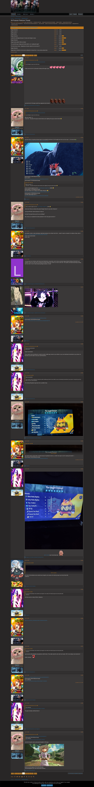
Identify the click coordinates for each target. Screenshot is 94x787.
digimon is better (59, 22)
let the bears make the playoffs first (17, 23)
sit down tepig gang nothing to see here (65, 23)
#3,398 (81, 672)
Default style (14, 779)
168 (18, 55)
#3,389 (81, 343)
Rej (17, 305)
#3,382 (81, 108)
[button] (21, 14)
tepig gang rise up (75, 23)
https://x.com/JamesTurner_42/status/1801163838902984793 (37, 320)
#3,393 (81, 467)
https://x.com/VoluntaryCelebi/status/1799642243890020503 (37, 191)
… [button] (16, 55)
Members (32, 14)
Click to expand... (54, 452)
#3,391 (81, 401)
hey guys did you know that (67, 22)
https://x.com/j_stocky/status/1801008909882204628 (36, 317)
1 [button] (55, 36)
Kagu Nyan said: (29, 182)
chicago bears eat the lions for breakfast (48, 22)
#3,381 (81, 57)
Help (80, 779)
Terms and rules (70, 779)
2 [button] (55, 38)
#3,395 (81, 586)
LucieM (17, 277)
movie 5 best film (41, 23)
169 (21, 55)
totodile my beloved (14, 24)
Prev (12, 55)
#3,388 (81, 315)
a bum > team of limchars (28, 22)
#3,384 (81, 201)
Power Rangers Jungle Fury (44, 187)
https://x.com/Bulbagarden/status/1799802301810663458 (37, 195)
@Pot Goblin (46, 552)
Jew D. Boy (14, 22)
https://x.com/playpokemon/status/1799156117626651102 (37, 140)
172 (28, 55)
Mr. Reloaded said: (29, 374)
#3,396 (81, 615)
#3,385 (81, 230)
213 (32, 55)
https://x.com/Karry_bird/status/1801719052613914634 (36, 617)
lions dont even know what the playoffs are (31, 23)
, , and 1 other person (36, 312)
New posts (13, 16)
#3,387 (81, 286)
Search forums (18, 16)
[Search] (80, 14)
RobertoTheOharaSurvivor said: (31, 60)
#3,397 (81, 643)
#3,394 (81, 557)
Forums (13, 14)
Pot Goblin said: (29, 589)
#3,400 (81, 729)
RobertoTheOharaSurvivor (17, 156)
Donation (19, 14)
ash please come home (37, 22)
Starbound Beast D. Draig (17, 76)
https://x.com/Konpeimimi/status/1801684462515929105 (36, 457)
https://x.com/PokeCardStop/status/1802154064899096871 (37, 674)
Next (35, 55)
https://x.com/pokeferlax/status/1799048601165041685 (36, 112)
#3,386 (81, 258)
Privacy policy (76, 779)
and (33, 105)
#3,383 (81, 137)
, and (36, 283)
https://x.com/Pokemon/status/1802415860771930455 (36, 678)
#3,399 (81, 700)
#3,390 (81, 372)
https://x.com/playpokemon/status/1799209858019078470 (37, 178)
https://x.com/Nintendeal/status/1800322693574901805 (36, 234)
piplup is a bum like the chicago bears (51, 23)
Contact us (64, 779)
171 (26, 55)
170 (23, 55)
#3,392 (81, 439)
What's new (25, 14)
